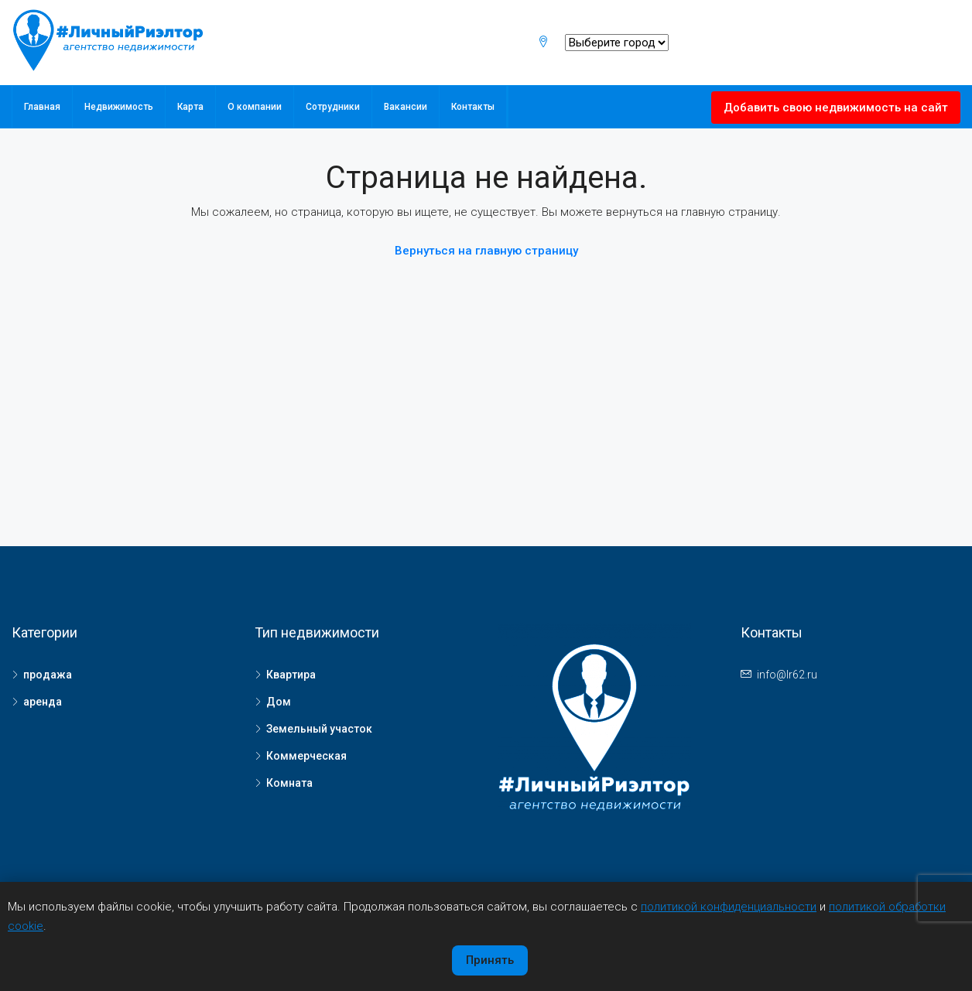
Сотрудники (333, 106)
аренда (42, 701)
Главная (42, 106)
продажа (47, 674)
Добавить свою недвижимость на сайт (836, 107)
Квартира (291, 674)
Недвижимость (118, 106)
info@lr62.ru (787, 674)
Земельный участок (319, 729)
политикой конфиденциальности (728, 907)
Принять (490, 960)
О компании (255, 106)
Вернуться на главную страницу (486, 251)
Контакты (473, 106)
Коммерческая (306, 756)
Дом (278, 701)
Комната (289, 783)
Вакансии (405, 106)
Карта (190, 106)
